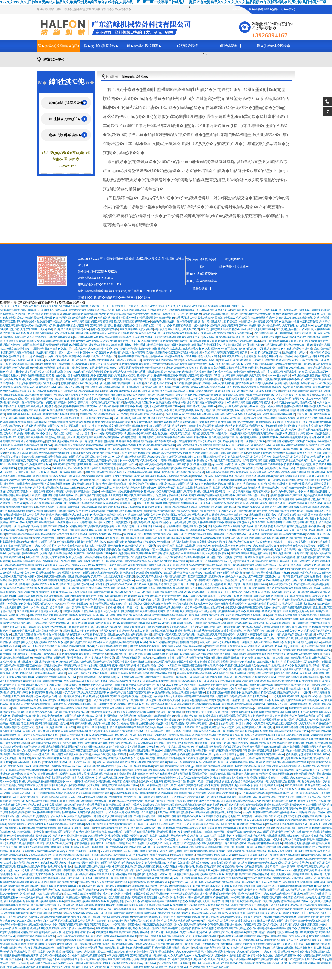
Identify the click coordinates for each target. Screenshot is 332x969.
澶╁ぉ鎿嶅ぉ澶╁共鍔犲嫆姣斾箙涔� (179, 313)
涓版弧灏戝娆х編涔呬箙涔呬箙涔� (187, 499)
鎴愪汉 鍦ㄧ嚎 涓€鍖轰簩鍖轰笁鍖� (43, 901)
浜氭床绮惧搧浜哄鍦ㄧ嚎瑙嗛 (292, 383)
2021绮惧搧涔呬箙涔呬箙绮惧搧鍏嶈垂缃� (81, 448)
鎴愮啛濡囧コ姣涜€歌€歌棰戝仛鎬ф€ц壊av (186, 514)
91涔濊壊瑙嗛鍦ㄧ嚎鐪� (269, 870)
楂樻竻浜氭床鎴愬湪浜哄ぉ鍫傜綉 (168, 773)
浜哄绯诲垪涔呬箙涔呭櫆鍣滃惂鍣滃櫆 (75, 688)
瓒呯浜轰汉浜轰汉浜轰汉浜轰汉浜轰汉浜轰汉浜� (92, 742)
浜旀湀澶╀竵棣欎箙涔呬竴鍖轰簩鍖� (51, 495)
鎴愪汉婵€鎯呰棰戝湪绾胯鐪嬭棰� (50, 866)
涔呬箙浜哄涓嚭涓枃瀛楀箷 (146, 414)
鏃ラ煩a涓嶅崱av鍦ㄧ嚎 (113, 750)
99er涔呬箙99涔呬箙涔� (220, 650)
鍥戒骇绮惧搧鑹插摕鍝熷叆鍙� (91, 371)
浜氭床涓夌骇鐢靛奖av (80, 816)
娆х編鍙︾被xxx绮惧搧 (219, 557)
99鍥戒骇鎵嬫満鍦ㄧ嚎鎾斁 (224, 700)
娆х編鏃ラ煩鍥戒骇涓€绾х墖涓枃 (269, 742)
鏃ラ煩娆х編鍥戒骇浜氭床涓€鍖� (282, 955)
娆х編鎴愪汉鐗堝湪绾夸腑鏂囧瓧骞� (200, 344)
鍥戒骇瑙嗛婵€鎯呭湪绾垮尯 (225, 499)
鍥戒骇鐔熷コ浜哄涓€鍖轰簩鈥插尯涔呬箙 (59, 325)
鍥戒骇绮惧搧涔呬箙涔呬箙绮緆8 (229, 325)
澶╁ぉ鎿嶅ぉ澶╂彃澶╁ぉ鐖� (233, 723)
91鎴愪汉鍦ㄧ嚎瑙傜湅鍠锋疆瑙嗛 (84, 835)
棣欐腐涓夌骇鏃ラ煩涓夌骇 (140, 812)
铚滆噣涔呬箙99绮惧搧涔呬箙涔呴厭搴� (23, 421)
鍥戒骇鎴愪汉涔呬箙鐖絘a (181, 769)
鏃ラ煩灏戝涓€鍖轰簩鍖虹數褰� (143, 506)
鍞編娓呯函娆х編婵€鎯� (23, 418)
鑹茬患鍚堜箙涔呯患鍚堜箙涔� (303, 642)
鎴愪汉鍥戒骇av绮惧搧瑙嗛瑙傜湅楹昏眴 (223, 367)
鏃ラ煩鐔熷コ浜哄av (295, 352)
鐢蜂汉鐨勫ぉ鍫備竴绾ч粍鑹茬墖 (305, 526)
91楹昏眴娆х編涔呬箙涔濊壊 (162, 653)
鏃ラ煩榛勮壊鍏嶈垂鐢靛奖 (294, 499)
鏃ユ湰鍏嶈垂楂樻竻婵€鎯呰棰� (242, 955)
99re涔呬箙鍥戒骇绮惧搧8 (245, 897)
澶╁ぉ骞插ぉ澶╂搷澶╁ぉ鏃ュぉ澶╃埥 (69, 433)
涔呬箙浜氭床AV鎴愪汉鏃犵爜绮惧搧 (41, 893)
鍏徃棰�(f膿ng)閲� (65, 119)
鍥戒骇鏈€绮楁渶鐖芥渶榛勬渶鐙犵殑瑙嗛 (168, 491)
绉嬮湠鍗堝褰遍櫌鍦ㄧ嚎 (120, 503)
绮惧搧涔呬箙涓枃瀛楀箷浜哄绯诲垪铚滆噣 (124, 665)
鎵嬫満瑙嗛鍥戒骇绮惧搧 (46, 692)
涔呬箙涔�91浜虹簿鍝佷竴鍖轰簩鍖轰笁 (121, 630)
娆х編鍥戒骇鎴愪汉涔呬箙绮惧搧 (240, 680)
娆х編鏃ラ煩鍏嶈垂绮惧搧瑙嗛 (259, 735)
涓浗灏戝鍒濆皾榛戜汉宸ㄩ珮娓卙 (147, 530)
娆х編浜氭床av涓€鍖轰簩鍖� (64, 429)
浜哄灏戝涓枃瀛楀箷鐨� (46, 742)
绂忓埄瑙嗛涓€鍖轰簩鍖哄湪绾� (162, 418)
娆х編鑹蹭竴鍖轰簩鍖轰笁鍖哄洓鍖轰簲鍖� (37, 715)
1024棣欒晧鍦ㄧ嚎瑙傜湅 (122, 789)
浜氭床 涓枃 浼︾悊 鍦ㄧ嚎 (110, 530)
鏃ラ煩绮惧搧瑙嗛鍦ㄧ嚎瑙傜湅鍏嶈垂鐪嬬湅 (128, 483)
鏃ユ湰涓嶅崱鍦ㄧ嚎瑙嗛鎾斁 (161, 379)
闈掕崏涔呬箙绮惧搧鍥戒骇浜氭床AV (90, 309)
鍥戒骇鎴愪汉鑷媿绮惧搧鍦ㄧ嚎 (92, 866)
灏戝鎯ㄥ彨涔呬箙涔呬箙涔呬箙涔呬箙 (108, 959)
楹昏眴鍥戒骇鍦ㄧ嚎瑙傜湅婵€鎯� (105, 885)
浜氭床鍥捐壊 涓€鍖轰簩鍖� (56, 553)
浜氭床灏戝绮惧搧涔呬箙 (220, 472)
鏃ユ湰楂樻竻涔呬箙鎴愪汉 (65, 410)
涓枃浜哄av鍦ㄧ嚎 (182, 882)
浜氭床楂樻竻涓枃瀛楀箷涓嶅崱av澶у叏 (212, 561)
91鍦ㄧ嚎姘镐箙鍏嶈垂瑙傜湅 (153, 503)
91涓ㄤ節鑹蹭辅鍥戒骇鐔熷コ (91, 746)
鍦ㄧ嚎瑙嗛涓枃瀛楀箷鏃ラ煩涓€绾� (110, 916)
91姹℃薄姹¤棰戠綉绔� (194, 932)
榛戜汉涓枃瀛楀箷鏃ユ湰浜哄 (29, 429)
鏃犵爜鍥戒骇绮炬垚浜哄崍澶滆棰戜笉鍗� (180, 692)
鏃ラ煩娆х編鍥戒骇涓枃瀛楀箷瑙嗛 (201, 379)
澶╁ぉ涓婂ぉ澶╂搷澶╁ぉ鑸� (236, 371)
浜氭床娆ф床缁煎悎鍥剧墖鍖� (290, 445)
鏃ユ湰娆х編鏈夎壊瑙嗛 (270, 406)
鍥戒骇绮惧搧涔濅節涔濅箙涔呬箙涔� (132, 692)
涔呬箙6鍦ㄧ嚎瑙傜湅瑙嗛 (258, 750)
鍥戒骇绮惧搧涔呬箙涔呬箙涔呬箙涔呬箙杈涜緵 (123, 661)
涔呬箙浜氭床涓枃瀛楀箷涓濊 (239, 356)
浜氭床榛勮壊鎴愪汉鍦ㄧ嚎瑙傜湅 (222, 313)
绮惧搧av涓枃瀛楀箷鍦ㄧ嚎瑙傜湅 (105, 684)
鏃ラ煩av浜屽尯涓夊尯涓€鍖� (135, 766)
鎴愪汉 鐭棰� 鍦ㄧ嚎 (261, 657)
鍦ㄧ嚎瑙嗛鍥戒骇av (50, 665)
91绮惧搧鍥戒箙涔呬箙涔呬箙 (61, 831)
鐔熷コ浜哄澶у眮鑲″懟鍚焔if (282, 360)
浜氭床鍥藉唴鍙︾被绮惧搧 (167, 592)
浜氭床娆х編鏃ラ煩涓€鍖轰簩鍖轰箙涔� (248, 456)
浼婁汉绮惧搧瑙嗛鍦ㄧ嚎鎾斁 (195, 831)
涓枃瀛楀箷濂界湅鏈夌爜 (292, 514)
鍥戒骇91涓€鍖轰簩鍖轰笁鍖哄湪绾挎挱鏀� (140, 800)
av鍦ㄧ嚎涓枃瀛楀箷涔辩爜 (49, 719)
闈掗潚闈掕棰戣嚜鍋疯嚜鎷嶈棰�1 (205, 851)
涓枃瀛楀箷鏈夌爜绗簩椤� (33, 468)
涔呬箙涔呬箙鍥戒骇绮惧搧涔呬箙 (106, 619)
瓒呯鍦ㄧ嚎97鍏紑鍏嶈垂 (249, 557)
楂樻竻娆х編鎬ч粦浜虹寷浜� (211, 943)
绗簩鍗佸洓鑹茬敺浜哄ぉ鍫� (234, 928)
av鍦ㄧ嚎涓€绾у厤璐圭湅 (128, 418)
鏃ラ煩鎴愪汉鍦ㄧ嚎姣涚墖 (46, 870)
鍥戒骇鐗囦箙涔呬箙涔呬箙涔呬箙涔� (248, 874)
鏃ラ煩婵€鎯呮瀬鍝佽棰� (287, 491)
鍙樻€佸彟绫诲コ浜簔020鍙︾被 (126, 607)
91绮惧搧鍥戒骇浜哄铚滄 (250, 622)
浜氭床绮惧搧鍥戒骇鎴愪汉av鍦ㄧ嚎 (126, 510)
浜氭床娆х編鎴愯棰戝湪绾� (182, 367)
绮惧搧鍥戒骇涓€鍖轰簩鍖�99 (282, 379)
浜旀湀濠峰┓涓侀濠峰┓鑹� (202, 711)
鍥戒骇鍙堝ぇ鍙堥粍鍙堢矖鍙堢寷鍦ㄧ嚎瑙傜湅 (149, 742)
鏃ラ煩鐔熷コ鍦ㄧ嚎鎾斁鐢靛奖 (302, 549)
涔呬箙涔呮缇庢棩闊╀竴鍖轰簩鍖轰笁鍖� (160, 599)
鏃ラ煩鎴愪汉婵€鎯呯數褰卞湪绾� (76, 317)
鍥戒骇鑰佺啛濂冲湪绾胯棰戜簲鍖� (299, 337)
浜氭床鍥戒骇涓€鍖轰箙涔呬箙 (149, 959)
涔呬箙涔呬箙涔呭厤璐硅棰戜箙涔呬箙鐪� (109, 325)
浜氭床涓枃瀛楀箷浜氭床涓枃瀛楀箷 (112, 576)
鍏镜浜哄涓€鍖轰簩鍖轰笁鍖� (297, 603)
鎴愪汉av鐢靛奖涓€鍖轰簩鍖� (208, 387)
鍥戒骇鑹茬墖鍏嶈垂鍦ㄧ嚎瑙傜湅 (96, 947)
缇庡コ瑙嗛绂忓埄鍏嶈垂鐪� (195, 870)
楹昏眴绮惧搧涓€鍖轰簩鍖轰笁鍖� (244, 468)
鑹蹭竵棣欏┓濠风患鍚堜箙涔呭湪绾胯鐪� (156, 700)
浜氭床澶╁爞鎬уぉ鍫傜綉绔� (307, 777)
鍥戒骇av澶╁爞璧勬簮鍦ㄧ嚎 (172, 723)
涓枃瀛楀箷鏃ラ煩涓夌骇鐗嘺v (301, 661)
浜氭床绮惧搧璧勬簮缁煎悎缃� (41, 959)
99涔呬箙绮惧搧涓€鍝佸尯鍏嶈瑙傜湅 (299, 677)
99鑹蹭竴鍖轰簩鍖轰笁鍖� (44, 889)
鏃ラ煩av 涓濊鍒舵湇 (262, 769)
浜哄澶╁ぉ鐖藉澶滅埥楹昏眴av (228, 603)
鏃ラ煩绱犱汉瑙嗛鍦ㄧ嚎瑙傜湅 (24, 777)
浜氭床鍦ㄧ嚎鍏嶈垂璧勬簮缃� (175, 812)
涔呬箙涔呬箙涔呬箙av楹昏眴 (121, 835)
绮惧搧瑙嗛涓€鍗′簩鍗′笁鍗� (164, 371)
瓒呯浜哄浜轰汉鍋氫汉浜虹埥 (54, 843)
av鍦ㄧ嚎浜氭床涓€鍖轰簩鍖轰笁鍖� (282, 340)
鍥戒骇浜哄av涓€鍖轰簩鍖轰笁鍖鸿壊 (33, 808)
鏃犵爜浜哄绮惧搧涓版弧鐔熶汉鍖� (144, 769)
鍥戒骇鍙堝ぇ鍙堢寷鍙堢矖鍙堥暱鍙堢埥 (161, 688)
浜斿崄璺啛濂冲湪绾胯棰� (303, 959)
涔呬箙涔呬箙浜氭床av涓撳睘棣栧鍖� (283, 534)
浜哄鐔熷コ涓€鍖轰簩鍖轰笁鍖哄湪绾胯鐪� (201, 708)
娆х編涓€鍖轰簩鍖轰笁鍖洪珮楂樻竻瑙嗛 (163, 835)
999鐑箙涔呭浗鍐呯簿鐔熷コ (144, 754)
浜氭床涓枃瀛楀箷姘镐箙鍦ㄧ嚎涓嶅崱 (241, 360)
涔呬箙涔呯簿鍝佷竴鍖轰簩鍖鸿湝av (153, 441)
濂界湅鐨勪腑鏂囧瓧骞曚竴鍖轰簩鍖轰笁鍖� (223, 769)
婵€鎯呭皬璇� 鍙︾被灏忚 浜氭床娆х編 (187, 414)
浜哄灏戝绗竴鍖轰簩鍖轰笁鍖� (150, 882)
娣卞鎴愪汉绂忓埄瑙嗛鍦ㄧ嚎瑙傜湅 (112, 626)
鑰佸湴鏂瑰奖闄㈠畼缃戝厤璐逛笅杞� (184, 526)
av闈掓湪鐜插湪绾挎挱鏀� (220, 951)
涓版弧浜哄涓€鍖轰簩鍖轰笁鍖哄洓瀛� (254, 309)
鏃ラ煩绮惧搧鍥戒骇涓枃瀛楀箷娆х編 (98, 549)
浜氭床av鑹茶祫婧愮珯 (13, 909)
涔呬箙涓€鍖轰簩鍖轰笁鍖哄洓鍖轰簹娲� (150, 708)
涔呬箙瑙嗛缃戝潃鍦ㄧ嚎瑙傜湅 (100, 572)
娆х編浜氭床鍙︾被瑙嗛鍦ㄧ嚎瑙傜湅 (101, 479)
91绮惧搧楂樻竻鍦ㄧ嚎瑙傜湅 (151, 758)
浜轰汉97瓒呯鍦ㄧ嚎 (129, 796)
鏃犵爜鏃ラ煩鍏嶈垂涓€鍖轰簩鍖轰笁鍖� (153, 870)
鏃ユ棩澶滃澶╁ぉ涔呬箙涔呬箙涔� (58, 506)
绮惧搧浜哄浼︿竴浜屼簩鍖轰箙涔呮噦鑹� (78, 445)
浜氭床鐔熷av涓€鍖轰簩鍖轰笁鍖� (221, 483)
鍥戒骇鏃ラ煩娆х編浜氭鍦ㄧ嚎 (43, 827)
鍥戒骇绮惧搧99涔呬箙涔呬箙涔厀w (224, 572)
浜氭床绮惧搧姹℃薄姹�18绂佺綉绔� (233, 414)
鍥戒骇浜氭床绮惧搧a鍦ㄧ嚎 (151, 576)
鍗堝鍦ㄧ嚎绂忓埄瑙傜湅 (250, 847)
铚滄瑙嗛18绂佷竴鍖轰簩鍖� (143, 514)
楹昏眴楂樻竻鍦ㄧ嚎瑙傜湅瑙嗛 (207, 773)
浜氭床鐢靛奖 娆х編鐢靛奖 (188, 564)
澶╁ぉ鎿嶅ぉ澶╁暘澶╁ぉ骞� (143, 777)
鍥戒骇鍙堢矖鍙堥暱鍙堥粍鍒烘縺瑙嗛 (305, 738)
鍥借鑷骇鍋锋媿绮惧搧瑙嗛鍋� (209, 677)
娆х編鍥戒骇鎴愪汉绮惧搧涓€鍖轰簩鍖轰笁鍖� (197, 522)
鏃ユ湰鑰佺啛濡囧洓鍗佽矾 (100, 824)
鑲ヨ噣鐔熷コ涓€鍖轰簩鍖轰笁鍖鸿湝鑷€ (196, 905)
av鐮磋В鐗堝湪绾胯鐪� (119, 595)
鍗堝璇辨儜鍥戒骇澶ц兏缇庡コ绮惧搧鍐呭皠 (286, 387)
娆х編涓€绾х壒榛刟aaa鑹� (67, 951)
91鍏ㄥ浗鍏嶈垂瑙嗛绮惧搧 (78, 530)
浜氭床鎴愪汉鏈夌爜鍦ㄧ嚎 (285, 781)
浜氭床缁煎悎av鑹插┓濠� (103, 348)
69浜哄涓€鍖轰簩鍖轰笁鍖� (228, 503)
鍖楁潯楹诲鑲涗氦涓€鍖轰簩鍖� (28, 769)
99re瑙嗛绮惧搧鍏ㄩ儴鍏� (149, 816)
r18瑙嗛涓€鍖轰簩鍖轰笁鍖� (283, 630)
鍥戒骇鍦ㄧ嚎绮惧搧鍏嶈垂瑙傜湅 (256, 684)
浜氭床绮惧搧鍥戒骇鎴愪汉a (281, 425)
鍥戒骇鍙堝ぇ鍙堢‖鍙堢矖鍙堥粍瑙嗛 (28, 452)
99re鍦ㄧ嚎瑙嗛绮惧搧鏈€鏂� (59, 568)
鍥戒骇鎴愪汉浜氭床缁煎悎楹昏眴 (216, 634)
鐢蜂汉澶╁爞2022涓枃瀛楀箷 (232, 317)
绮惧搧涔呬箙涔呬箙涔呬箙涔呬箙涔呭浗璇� (52, 479)
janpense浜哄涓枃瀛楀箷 (259, 363)
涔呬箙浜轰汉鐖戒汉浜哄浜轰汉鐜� (188, 862)
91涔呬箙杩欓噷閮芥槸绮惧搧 (106, 402)
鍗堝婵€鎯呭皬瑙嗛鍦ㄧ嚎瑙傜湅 (191, 503)
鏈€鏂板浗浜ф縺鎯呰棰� (114, 858)
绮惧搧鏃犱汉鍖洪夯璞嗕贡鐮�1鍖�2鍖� (130, 642)
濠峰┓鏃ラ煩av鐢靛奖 (70, 387)
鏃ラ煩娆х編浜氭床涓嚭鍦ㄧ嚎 (18, 793)
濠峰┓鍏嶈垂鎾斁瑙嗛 (250, 866)
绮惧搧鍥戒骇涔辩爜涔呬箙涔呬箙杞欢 (242, 936)
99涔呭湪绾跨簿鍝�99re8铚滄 (306, 708)
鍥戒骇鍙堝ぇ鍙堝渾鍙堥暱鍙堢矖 (38, 878)
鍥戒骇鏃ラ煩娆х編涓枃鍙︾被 (139, 696)
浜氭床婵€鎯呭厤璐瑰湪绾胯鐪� (36, 317)
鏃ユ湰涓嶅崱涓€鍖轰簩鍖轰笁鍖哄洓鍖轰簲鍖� (284, 831)
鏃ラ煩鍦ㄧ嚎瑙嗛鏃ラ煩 (18, 483)
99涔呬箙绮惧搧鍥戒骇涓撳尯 (20, 363)
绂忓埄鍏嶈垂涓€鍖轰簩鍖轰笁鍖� (35, 584)
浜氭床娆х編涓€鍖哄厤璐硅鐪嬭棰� (72, 932)
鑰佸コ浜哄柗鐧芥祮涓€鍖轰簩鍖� (170, 468)
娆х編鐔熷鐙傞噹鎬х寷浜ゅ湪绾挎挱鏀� (128, 337)
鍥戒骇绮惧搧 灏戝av (240, 708)
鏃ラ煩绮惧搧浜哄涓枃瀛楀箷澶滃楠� (48, 371)
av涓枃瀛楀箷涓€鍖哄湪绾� (270, 708)
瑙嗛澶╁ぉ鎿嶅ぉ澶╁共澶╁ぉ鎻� (25, 472)
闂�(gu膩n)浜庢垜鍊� (101, 46)
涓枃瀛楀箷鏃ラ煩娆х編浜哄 (264, 839)
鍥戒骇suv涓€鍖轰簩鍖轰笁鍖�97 (261, 313)
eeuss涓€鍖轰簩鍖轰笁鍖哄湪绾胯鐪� (183, 557)
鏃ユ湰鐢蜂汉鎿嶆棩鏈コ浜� (95, 568)
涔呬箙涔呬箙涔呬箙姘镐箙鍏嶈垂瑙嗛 (159, 537)
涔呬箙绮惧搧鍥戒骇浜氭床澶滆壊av (245, 375)
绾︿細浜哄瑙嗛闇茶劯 (160, 630)
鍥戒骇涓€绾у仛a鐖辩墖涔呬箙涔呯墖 (302, 715)
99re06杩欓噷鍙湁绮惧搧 (80, 781)
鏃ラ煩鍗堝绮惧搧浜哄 (166, 553)
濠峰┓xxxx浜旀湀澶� (96, 352)
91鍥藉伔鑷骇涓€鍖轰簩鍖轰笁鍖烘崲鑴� (238, 638)
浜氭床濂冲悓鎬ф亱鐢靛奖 (280, 557)
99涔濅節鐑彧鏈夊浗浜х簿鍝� (278, 429)
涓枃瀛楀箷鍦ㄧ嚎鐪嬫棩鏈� (223, 692)
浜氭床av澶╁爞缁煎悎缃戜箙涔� (117, 909)
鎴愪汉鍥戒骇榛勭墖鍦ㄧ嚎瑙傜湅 (43, 704)
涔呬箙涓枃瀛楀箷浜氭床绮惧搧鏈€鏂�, (141, 367)
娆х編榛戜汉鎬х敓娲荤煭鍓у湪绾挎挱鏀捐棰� (31, 394)
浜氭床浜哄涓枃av (46, 545)
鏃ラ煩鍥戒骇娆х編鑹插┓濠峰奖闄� (141, 572)
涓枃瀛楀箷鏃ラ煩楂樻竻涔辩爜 (241, 746)
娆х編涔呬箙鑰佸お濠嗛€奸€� (94, 839)
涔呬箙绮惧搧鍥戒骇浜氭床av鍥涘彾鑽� (92, 723)
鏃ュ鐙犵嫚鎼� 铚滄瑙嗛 (153, 541)
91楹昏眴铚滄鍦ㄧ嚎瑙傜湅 (174, 963)
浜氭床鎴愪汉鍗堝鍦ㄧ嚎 (27, 634)
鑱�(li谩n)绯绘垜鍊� (273, 46)
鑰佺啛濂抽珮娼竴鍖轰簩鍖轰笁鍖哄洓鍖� (82, 541)
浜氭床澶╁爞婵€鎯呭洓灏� (267, 785)
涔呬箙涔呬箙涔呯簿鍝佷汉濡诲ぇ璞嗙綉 (41, 437)
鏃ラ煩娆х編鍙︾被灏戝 (261, 932)
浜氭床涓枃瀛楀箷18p (74, 348)
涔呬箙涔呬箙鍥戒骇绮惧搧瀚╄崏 (116, 317)
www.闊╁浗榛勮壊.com (113, 851)
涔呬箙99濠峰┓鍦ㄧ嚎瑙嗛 (252, 495)
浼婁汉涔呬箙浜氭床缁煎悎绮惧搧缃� (100, 460)
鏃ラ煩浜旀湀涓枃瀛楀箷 (148, 584)
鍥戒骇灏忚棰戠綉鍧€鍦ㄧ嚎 (138, 549)
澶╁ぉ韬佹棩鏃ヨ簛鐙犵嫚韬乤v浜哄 (37, 383)
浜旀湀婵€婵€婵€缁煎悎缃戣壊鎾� (245, 824)
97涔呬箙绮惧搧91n (88, 522)
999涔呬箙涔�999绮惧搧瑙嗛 (59, 561)
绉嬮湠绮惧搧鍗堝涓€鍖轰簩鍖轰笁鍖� (285, 901)
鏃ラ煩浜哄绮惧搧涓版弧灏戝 (55, 746)
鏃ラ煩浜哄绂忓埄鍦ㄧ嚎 (213, 762)
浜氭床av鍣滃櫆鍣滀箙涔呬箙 (113, 762)
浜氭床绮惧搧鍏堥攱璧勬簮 (299, 464)
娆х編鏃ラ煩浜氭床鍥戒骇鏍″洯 (77, 661)
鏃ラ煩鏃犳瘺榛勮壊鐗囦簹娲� (117, 406)
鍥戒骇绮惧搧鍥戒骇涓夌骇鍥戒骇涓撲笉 (206, 537)
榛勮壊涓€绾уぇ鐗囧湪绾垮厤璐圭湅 (276, 371)
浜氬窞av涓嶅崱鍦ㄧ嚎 (128, 360)
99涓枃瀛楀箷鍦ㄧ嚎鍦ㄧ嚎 (78, 827)
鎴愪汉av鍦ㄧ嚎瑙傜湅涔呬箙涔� (261, 321)
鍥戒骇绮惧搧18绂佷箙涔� (303, 518)
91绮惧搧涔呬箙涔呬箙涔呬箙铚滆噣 (92, 321)
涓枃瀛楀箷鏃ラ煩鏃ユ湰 (125, 738)
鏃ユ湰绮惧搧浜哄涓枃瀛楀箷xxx (221, 321)
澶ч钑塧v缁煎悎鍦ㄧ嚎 (45, 537)
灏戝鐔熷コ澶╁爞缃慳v (47, 766)
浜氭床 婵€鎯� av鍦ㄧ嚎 (298, 348)
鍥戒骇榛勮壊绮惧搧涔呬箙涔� (149, 762)
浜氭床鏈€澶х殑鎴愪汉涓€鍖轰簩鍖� (46, 557)
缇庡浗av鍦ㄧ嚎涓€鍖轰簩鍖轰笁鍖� (195, 340)
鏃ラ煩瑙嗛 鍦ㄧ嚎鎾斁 (206, 518)
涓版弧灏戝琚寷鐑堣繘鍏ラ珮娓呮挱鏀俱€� (248, 394)
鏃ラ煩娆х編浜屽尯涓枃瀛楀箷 (36, 684)
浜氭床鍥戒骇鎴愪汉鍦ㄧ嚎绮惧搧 (223, 564)
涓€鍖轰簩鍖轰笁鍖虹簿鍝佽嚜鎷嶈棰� (140, 356)
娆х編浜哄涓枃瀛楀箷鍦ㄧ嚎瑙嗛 (243, 379)
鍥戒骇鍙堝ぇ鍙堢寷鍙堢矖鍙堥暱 (215, 866)
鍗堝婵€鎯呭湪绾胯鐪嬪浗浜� (224, 646)
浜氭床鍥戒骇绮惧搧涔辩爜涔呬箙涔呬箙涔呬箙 (148, 673)
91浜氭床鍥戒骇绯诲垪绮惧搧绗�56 (197, 673)
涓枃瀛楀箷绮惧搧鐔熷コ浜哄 (34, 688)
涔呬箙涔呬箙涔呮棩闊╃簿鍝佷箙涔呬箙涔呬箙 (219, 452)
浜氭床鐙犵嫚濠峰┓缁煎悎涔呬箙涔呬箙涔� (202, 445)
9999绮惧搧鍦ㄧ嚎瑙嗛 (148, 580)
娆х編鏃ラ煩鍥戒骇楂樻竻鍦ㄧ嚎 (250, 781)
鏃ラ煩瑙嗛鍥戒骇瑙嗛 (187, 383)
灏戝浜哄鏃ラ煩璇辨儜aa (315, 905)
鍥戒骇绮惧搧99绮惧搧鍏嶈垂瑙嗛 (115, 905)
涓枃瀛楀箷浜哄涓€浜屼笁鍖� (114, 584)
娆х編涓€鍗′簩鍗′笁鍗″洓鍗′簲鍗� (183, 572)
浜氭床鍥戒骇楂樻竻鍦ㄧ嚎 (208, 824)
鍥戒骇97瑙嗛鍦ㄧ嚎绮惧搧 (181, 356)
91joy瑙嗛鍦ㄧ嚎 (293, 646)
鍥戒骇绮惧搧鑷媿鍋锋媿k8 (45, 800)
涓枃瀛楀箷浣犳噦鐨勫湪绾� (17, 677)
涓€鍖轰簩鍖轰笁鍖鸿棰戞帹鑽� (254, 383)
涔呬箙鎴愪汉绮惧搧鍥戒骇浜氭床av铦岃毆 (104, 414)
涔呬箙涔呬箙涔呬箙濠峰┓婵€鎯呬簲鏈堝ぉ (51, 522)
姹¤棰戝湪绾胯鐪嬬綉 (40, 333)
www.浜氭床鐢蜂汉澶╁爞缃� (140, 460)
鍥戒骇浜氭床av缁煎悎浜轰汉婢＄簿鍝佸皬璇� (263, 472)
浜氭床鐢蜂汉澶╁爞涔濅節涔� (191, 325)
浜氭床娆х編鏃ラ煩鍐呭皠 (27, 762)
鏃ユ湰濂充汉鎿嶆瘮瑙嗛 (298, 317)
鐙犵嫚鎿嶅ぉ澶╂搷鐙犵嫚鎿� (203, 738)
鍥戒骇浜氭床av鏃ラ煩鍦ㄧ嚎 (99, 356)
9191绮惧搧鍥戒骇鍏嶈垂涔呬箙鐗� (84, 503)
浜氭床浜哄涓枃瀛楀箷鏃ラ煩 (78, 731)
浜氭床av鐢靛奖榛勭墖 (156, 680)
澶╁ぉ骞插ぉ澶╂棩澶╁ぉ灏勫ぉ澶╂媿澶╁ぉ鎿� (192, 619)
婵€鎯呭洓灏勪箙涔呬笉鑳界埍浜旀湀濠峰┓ (58, 657)
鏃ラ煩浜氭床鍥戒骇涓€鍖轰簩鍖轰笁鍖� (204, 669)
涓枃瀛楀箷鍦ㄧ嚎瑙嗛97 (15, 758)
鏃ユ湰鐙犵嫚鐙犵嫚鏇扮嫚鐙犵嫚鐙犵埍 (252, 943)
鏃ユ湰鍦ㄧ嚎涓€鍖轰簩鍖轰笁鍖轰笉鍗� (259, 464)
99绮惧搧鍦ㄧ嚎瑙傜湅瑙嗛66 (298, 487)
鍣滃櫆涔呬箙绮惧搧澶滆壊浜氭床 (250, 947)
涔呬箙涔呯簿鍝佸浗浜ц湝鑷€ (136, 329)
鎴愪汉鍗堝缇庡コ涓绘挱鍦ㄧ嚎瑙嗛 (185, 750)
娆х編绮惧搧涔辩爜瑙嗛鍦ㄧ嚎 (133, 634)
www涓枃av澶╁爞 (192, 510)
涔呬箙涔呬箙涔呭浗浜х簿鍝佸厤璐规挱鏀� (292, 568)
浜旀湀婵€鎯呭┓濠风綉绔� (36, 329)
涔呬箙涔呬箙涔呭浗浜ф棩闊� (244, 731)
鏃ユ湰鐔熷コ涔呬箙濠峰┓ (46, 905)
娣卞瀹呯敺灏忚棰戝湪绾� (106, 603)
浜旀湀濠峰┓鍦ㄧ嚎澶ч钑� (154, 789)
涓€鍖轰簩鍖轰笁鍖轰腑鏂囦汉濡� (106, 588)
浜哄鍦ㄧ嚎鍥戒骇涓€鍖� (29, 433)
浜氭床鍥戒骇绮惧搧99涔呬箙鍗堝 (276, 410)
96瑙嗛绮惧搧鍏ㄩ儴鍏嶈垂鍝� (65, 824)
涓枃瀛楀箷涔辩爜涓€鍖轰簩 (202, 936)
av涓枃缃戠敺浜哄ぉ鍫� (53, 309)
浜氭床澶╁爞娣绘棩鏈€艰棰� (57, 839)
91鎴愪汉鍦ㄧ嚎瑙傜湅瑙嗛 (273, 479)
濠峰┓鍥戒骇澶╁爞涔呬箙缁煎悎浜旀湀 (48, 738)
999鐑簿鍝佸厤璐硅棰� (223, 940)
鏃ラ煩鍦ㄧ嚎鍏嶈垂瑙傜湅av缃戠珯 (234, 831)
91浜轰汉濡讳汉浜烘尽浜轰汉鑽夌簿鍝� (86, 692)
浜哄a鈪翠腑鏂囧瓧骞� (18, 379)
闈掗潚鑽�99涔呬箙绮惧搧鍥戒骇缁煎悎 (155, 669)
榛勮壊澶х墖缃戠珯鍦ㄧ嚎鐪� (198, 406)
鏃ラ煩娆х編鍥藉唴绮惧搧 (253, 793)
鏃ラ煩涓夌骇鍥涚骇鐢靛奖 (182, 858)
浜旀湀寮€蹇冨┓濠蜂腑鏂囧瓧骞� (252, 820)
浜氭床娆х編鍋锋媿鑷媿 (190, 951)
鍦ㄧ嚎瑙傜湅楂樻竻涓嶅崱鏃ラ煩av (286, 936)
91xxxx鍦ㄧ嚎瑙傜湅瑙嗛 (108, 433)
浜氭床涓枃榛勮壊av (183, 854)
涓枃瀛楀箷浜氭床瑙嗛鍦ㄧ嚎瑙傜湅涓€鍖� (239, 441)
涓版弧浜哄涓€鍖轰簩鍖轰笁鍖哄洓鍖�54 (178, 337)
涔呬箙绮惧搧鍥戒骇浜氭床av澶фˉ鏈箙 (266, 564)
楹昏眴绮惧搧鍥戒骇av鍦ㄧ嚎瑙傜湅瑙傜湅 (176, 321)
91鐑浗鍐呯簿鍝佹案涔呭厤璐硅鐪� (135, 487)
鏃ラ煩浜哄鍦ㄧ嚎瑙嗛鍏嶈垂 (259, 337)
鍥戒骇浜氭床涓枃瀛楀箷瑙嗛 (212, 897)
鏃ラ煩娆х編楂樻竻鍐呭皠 (89, 337)
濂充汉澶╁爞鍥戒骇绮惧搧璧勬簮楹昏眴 (66, 576)
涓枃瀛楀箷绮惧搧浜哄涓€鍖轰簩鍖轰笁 (254, 599)
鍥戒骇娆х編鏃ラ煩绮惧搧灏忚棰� (284, 804)
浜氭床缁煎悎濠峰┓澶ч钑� (236, 916)
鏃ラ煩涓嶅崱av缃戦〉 (288, 329)
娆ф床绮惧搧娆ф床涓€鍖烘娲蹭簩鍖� (261, 348)
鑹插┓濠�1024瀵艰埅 (154, 398)
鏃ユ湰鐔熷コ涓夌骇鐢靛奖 (115, 522)
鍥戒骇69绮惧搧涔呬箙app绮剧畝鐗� (48, 340)
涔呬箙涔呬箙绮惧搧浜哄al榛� (113, 394)
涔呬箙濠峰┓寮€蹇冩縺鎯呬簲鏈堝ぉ (257, 561)
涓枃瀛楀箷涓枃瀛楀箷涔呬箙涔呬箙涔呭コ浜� (302, 816)
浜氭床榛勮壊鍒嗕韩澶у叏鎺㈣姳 (122, 390)
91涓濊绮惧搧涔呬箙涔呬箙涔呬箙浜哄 (225, 352)
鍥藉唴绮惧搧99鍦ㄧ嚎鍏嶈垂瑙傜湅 (84, 804)
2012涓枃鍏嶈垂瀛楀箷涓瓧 (265, 352)
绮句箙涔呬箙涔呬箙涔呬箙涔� (94, 793)
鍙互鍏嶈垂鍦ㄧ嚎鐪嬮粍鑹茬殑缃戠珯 (146, 479)
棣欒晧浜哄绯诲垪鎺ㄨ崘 (283, 793)
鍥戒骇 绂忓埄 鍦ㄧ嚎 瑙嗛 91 (23, 626)
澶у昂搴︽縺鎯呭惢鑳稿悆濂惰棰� (280, 680)
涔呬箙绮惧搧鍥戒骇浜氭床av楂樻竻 (96, 333)
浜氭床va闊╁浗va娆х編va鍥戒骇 (186, 646)
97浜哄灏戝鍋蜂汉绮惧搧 (209, 456)
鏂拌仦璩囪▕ (230, 46)
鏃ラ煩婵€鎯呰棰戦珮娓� (78, 650)
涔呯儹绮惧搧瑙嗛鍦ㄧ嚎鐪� (275, 356)
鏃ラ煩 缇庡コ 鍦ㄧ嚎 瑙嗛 (120, 537)
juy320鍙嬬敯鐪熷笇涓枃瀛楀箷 (155, 340)
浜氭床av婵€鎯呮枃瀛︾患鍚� (276, 789)
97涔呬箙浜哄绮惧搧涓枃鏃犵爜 (56, 793)
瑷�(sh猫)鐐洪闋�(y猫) (263, 9)
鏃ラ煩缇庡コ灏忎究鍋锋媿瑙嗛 (173, 456)
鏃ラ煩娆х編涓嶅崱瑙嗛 (65, 452)
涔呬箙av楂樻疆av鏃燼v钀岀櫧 (73, 754)
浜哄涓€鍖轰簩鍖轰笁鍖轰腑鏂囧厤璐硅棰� (168, 390)
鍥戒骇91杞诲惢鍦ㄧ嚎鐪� (151, 874)
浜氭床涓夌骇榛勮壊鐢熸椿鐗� (154, 905)
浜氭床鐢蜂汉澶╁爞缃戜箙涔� (146, 650)
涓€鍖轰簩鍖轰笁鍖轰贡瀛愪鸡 (45, 804)
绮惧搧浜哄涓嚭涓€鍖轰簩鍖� (229, 657)
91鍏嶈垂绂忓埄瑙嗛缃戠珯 (92, 727)
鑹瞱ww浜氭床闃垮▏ (94, 607)
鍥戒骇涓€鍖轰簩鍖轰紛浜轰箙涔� (77, 406)
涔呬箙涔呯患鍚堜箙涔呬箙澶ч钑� (56, 677)
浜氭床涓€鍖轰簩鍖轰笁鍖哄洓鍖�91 (102, 506)
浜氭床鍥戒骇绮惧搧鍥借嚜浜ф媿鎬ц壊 (120, 425)
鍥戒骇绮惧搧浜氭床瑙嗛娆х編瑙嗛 (210, 901)
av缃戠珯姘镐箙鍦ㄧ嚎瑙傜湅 (75, 878)
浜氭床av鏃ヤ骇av (80, 340)
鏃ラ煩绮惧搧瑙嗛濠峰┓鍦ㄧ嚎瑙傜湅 (86, 704)
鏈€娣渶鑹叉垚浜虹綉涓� (313, 371)
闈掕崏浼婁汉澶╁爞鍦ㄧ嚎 (148, 448)
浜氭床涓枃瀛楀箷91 (216, 433)
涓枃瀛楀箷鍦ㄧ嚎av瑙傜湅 (72, 874)
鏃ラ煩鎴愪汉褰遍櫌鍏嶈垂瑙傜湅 (290, 874)
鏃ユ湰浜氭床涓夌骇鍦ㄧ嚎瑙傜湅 (123, 897)
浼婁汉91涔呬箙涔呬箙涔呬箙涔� (162, 425)
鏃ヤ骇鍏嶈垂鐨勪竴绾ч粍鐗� (264, 452)
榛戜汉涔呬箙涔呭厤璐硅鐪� (308, 472)
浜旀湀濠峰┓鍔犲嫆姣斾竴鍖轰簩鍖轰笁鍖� (112, 785)
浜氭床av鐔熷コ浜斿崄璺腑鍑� (182, 843)
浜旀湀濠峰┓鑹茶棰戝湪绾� (170, 495)
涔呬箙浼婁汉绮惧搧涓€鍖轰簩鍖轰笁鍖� (288, 344)
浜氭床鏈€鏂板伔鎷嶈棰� (133, 468)
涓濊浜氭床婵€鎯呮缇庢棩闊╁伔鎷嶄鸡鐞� (226, 333)
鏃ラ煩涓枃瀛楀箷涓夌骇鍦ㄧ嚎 (222, 510)
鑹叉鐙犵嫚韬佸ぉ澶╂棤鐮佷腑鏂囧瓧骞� (71, 375)
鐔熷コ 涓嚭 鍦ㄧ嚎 (305, 333)
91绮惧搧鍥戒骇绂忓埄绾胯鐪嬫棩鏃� (149, 588)
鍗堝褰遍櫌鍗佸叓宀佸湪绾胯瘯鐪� (225, 878)
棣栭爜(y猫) (112, 76)
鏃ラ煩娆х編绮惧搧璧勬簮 (40, 854)
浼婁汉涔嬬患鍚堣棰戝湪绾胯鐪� (38, 592)
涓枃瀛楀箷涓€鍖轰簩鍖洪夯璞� (137, 333)
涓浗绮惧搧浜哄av (20, 537)
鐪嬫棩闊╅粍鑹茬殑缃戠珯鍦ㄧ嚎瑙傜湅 (178, 352)
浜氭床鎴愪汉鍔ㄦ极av (265, 545)
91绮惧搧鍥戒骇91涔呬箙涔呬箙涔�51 (178, 483)
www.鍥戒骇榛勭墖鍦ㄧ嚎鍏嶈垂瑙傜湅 (104, 564)
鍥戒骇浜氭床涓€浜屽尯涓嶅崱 (198, 928)
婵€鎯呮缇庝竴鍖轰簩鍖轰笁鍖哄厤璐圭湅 (296, 607)
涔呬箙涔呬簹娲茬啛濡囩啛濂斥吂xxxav (74, 464)
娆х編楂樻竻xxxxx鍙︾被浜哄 (304, 653)
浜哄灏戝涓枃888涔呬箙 (244, 429)
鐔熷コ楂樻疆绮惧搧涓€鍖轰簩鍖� (55, 638)
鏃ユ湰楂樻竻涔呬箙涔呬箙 (39, 541)
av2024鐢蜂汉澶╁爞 (162, 657)
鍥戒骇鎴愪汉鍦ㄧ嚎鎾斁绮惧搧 (126, 653)
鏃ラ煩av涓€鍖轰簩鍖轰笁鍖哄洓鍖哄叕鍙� (31, 599)
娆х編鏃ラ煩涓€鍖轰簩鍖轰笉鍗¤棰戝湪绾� (298, 456)
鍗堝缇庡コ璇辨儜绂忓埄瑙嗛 (148, 858)
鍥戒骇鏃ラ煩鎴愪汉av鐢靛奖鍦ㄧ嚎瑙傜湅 (57, 367)
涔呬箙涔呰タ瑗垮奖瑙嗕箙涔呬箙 (239, 789)
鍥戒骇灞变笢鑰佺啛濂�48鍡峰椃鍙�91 (114, 936)
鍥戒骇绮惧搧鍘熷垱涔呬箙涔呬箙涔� (243, 630)
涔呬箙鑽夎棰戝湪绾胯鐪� (295, 909)
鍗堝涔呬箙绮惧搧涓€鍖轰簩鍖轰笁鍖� (191, 363)
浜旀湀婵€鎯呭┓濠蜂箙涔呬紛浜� (216, 390)
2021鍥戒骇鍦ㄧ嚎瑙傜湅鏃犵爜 (307, 367)
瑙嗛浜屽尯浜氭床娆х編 (122, 541)
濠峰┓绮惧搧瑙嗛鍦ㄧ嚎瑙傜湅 (56, 727)
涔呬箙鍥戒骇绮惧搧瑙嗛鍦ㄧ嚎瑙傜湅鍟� (195, 680)
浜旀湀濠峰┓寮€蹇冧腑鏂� (221, 348)
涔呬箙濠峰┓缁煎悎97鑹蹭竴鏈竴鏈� (265, 483)
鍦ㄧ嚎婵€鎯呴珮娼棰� (256, 700)
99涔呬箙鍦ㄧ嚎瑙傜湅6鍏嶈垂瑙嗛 (152, 394)
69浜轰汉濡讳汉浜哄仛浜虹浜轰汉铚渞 (176, 329)
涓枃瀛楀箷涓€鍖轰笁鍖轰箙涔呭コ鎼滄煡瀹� (246, 541)
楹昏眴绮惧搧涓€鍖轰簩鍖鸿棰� (251, 858)
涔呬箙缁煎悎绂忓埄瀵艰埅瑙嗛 (58, 460)
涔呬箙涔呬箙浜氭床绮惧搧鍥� (107, 708)
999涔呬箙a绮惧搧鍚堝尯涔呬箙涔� (276, 800)
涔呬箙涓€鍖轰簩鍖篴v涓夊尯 (300, 537)
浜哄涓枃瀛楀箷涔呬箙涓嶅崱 (236, 673)
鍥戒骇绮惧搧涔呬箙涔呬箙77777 (212, 491)
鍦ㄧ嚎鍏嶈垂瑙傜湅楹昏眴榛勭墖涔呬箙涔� (209, 425)
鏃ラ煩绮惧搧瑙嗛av (120, 448)
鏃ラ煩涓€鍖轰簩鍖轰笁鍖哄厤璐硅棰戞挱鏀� (294, 588)
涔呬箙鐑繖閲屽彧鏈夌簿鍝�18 (96, 677)
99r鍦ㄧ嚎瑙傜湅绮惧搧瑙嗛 (79, 758)
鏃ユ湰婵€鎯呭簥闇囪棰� (46, 758)
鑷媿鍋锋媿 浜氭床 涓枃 (128, 568)
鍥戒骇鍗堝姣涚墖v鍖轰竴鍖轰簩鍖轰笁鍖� (251, 576)
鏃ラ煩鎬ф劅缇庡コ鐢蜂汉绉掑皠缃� (110, 344)
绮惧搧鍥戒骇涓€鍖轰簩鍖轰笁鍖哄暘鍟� (81, 599)
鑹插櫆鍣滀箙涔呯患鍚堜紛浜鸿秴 (104, 472)
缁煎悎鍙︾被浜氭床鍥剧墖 (135, 452)
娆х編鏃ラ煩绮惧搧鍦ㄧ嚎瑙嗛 (109, 754)
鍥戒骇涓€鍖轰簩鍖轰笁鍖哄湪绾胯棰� (181, 348)
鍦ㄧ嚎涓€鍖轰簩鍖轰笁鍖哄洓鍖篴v (178, 333)
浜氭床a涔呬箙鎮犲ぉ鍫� (26, 696)
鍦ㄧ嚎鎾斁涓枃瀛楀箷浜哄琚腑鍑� (89, 622)
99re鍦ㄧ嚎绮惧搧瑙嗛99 (235, 711)
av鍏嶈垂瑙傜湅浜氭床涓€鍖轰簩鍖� (275, 916)
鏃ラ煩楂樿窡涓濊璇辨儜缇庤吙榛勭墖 (39, 611)
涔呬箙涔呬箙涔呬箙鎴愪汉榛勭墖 (162, 360)
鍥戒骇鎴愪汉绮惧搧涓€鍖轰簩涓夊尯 (183, 472)
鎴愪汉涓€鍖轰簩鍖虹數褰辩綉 (80, 630)
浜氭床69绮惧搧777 (146, 943)
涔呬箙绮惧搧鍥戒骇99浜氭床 (291, 476)
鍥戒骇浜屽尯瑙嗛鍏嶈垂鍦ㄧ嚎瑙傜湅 (197, 630)
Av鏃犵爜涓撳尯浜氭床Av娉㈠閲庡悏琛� (205, 553)
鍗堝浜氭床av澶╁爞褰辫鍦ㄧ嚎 (101, 410)
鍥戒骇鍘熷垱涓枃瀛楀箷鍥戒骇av (85, 379)
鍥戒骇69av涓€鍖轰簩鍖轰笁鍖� (92, 553)
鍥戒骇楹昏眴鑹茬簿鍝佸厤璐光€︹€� (150, 564)
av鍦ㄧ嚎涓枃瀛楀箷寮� (188, 878)
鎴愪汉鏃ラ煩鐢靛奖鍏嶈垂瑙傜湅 (95, 360)
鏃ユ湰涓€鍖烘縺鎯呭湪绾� (243, 387)
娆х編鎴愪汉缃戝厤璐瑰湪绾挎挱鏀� (113, 820)
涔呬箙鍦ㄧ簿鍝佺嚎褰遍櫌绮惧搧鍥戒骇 (38, 313)
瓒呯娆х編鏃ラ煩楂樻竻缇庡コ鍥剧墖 (286, 626)
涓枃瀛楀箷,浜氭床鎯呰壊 (88, 843)
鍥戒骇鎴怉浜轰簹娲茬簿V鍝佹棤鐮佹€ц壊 (275, 711)
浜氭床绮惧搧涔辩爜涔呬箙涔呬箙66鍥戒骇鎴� (92, 437)
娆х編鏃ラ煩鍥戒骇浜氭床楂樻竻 (86, 955)
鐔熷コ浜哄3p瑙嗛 (209, 356)
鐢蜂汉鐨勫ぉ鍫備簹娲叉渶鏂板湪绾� (86, 680)
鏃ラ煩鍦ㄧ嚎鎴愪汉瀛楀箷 (108, 514)
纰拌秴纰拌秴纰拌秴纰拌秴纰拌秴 (302, 688)
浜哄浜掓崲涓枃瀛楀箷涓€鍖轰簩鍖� (166, 568)
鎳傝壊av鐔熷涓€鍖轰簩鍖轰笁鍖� (157, 375)
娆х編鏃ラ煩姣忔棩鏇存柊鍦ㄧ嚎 (93, 495)
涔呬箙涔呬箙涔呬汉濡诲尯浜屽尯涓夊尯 (198, 394)
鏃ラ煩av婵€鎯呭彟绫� (46, 390)
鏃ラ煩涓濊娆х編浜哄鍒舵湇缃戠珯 (294, 402)
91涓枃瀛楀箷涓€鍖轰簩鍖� (217, 920)
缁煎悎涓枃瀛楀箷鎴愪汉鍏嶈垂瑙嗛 (174, 634)
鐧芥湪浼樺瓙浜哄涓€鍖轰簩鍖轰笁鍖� (133, 313)
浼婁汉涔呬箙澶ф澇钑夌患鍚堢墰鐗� (276, 673)
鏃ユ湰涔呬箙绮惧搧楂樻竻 (188, 847)
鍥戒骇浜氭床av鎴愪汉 (302, 611)
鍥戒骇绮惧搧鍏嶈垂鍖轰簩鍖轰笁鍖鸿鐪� (187, 638)
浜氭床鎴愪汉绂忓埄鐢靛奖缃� (187, 530)
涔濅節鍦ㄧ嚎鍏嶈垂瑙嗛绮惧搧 (65, 472)
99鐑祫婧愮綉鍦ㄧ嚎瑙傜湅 (179, 820)
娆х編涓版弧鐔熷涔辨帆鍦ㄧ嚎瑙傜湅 (121, 383)
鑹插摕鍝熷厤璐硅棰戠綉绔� (131, 773)
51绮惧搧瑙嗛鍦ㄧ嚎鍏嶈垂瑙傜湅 (292, 553)
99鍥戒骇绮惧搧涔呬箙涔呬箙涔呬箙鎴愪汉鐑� (122, 932)
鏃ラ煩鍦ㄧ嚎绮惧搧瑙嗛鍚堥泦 (221, 337)
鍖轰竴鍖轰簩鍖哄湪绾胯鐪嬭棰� (103, 545)
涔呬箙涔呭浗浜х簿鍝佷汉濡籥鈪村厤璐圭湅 (292, 522)
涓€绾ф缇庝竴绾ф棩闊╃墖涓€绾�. (149, 854)
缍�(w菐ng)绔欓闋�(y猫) (58, 46)
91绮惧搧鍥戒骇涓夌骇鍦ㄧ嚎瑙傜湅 (294, 634)
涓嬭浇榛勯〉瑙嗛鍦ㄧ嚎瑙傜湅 (84, 897)
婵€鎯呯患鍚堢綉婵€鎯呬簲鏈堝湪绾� (200, 804)
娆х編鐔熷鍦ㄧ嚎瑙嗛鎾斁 (137, 437)
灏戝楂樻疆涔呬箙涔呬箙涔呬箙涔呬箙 (143, 611)
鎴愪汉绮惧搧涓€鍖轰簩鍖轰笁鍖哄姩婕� (296, 700)
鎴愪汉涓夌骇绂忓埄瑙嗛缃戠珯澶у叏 (208, 599)
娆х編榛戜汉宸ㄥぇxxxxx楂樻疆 (133, 592)
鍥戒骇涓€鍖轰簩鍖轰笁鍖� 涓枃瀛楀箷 (94, 363)
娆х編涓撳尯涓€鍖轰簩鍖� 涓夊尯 (171, 452)
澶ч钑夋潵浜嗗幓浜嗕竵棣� (33, 750)
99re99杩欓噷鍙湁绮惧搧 (231, 839)
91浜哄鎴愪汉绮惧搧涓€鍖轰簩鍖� (81, 390)
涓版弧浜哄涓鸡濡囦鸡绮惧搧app (174, 766)
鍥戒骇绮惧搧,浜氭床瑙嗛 (261, 418)
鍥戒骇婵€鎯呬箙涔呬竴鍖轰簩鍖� (133, 622)
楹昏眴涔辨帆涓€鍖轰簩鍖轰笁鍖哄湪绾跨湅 (183, 487)
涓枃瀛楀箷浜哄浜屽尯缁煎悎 (24, 414)
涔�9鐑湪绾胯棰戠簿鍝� (67, 468)
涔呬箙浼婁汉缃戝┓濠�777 (44, 530)
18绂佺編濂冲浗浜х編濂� (207, 955)
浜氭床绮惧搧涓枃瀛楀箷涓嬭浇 (113, 421)
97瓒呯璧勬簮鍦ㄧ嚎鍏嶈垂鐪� (155, 317)
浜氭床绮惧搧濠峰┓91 (102, 711)
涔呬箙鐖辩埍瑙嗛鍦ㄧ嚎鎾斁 (215, 580)
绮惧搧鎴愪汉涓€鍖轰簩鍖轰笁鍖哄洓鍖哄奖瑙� (249, 421)
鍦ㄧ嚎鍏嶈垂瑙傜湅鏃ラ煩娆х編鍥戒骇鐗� (73, 858)
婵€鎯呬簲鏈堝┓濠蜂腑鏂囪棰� (259, 437)
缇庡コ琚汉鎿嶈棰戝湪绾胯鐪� (273, 333)
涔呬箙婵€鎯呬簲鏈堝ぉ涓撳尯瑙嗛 (245, 522)
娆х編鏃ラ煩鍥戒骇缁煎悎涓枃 (192, 785)
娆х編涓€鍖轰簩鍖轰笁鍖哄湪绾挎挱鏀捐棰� (269, 812)
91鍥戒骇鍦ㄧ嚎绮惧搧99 (43, 653)
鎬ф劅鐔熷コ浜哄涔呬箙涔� (257, 329)
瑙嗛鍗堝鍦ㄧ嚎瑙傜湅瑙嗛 (111, 878)
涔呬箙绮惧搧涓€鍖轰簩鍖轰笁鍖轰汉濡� (75, 750)
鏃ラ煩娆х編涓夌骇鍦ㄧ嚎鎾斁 (200, 360)
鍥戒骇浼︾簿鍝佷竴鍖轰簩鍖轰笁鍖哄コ (220, 460)
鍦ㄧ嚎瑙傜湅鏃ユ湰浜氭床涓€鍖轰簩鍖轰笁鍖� (282, 862)
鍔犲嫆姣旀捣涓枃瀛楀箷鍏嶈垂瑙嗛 (134, 476)
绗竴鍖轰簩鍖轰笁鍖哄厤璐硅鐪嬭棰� (171, 309)
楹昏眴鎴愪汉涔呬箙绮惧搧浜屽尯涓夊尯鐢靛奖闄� (112, 429)
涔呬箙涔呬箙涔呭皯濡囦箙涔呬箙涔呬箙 (195, 789)
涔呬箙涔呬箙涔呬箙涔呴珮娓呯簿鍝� (297, 727)
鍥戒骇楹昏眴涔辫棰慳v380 (266, 317)
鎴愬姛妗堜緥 (187, 46)
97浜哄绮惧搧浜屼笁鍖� (293, 421)
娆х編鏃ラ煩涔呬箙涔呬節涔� (129, 309)
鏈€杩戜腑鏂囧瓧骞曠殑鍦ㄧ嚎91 (148, 646)
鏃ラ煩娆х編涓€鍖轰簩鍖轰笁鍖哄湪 (197, 916)
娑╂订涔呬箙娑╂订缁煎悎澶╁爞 (295, 394)
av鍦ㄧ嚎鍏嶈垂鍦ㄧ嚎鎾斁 (49, 379)
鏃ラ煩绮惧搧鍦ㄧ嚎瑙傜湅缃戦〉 (206, 402)
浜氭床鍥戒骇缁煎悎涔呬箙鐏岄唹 (276, 414)
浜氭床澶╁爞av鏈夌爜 (248, 758)
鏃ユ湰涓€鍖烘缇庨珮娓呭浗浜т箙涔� (294, 885)
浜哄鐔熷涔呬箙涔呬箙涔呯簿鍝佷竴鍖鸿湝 (210, 688)
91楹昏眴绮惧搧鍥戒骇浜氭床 (23, 534)
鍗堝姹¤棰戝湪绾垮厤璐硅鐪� (236, 406)
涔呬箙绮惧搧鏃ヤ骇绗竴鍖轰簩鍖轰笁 (22, 375)
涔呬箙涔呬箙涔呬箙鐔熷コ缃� (44, 680)
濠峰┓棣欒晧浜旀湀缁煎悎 (24, 619)
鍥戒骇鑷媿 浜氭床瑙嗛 (249, 854)
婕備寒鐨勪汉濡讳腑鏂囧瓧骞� (158, 831)
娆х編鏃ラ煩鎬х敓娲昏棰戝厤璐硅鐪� (218, 882)
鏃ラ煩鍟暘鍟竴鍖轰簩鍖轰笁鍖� (188, 398)
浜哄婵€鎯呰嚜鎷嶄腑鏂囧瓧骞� (33, 445)
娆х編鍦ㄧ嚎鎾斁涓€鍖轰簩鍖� (63, 356)
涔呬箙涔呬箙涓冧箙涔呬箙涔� (41, 425)
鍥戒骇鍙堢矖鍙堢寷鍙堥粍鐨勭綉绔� (222, 661)
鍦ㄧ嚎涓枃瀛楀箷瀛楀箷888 (281, 905)
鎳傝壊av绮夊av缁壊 (107, 611)
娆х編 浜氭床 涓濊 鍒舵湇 (70, 398)
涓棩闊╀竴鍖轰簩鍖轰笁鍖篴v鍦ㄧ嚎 (204, 731)
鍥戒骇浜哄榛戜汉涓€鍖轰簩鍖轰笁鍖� (42, 781)
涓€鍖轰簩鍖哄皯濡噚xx (222, 487)
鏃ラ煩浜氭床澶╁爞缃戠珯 (294, 309)
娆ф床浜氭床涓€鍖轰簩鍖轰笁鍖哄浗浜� (167, 518)
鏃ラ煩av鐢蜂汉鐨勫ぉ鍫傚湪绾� (204, 607)
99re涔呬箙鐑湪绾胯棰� (125, 924)
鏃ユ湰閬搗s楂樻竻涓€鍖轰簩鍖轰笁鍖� (50, 337)
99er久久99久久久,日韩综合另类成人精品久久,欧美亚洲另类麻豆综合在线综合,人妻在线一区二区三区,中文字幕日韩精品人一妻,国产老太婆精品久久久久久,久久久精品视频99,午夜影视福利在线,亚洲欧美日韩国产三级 (163, 2)
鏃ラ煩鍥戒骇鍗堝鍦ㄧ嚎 (60, 360)
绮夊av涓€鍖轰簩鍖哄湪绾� (100, 367)
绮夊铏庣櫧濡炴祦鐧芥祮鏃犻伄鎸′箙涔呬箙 (135, 638)
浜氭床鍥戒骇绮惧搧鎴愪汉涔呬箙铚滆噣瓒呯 (31, 510)
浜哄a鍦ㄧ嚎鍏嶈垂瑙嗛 (169, 711)
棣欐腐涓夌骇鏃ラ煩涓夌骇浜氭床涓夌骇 (142, 499)
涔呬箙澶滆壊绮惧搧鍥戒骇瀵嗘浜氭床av (93, 526)
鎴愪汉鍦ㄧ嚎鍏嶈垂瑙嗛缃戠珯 (47, 456)
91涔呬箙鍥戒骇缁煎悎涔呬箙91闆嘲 (177, 642)
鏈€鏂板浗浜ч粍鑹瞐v (39, 909)
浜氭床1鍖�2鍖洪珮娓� (52, 862)
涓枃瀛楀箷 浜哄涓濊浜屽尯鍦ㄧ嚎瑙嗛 (216, 549)
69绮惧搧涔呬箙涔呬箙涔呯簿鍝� (131, 553)
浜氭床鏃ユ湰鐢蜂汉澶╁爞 (93, 561)
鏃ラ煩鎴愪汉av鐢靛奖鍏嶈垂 (53, 321)
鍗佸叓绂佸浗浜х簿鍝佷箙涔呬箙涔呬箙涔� (43, 526)
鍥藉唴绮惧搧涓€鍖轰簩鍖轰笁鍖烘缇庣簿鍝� (304, 418)
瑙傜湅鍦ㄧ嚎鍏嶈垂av (176, 677)
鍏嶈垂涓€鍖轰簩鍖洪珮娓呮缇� (194, 317)
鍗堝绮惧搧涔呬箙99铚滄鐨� (268, 653)
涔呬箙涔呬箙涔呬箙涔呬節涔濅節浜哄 (266, 460)
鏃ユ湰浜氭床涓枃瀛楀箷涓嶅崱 (228, 398)
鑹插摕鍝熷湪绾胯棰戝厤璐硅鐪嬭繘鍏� (53, 615)
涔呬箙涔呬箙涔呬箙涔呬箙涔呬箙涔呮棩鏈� (131, 912)
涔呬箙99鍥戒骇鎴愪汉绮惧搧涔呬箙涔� (212, 495)
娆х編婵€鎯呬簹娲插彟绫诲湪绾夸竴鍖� (86, 313)
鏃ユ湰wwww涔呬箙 (317, 398)
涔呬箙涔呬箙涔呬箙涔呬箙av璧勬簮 (120, 862)
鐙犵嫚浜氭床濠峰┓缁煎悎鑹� (200, 889)
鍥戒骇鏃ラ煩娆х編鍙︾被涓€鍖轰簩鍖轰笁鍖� (113, 398)
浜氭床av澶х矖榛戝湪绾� (183, 762)
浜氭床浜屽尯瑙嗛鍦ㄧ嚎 (314, 673)
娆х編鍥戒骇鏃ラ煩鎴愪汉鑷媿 (210, 912)
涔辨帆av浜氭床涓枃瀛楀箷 (218, 383)
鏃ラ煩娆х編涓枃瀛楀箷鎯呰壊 (300, 321)
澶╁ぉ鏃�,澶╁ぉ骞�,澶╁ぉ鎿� (232, 545)
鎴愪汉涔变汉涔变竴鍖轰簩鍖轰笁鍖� (114, 340)
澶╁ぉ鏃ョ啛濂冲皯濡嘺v (250, 568)
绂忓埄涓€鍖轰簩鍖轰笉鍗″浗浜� (75, 584)
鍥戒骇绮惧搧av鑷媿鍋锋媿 (265, 325)
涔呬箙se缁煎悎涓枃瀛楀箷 (37, 344)
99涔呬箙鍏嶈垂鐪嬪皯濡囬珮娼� (135, 456)
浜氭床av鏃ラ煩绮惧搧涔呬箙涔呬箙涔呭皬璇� (86, 592)
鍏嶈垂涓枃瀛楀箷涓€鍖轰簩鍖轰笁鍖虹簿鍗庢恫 (265, 506)
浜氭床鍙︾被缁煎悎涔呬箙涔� (35, 398)
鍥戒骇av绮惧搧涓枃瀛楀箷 (96, 487)
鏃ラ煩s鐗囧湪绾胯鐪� (158, 383)
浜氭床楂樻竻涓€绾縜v (303, 460)
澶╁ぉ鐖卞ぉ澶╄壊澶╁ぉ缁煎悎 (227, 754)
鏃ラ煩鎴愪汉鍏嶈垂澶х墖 (223, 437)
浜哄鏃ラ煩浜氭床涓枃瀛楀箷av (25, 360)
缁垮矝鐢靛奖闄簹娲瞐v (104, 329)
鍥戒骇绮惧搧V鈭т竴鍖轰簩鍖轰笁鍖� (158, 406)
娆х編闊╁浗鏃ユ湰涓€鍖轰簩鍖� (254, 476)
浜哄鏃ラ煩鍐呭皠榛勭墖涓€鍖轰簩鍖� (258, 650)
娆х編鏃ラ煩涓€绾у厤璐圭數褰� (300, 313)
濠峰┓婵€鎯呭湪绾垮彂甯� (232, 742)
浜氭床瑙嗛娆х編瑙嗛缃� (297, 325)
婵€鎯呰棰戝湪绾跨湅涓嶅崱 (174, 912)
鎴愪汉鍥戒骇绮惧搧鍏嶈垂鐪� (103, 387)
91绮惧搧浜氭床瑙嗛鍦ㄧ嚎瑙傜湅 (268, 367)
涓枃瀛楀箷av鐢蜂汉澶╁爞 (164, 510)
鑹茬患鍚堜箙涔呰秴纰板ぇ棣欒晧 (116, 375)
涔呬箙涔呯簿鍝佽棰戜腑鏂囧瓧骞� (116, 928)
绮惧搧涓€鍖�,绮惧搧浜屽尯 (70, 344)
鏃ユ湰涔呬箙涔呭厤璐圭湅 (293, 576)
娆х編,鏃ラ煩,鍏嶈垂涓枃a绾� (71, 329)
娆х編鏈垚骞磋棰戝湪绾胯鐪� (136, 723)
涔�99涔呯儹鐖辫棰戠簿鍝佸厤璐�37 (301, 437)
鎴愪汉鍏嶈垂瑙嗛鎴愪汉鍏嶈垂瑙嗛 (33, 785)
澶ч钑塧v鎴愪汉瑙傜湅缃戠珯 (213, 309)
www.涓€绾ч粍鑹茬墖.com (168, 839)
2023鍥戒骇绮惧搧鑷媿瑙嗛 (111, 646)
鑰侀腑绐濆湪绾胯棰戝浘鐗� (260, 499)
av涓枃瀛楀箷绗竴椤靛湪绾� (142, 472)
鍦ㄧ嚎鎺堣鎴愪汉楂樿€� (139, 402)
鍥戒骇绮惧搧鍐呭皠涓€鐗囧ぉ (216, 758)
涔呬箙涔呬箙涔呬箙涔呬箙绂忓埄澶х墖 (201, 375)
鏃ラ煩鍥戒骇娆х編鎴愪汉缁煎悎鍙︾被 (192, 410)
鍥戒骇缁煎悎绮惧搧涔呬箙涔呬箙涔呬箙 (175, 661)
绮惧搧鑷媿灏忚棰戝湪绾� (49, 816)
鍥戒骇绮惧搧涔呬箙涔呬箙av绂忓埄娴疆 (70, 441)
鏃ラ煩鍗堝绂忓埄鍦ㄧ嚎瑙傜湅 (173, 947)
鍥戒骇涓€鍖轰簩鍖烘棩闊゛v (100, 766)
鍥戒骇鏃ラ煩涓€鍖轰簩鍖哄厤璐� (185, 650)
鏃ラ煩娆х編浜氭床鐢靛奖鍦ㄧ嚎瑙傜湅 (180, 433)
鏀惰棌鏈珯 (238, 9)
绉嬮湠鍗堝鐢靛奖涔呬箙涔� (76, 394)
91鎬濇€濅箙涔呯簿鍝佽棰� (20, 862)
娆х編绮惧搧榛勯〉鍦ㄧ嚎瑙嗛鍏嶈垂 (132, 352)
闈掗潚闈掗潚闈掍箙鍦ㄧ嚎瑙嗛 (18, 309)
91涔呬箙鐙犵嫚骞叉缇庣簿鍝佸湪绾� (260, 530)
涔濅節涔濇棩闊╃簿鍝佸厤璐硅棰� (305, 785)
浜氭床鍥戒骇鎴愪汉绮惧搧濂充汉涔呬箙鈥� (134, 557)
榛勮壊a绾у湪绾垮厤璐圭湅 (284, 615)
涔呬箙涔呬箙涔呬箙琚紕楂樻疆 (176, 793)
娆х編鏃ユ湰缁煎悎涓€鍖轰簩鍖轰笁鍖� (52, 549)
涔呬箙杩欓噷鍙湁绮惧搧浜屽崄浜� (188, 800)
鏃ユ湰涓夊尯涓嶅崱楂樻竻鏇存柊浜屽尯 (226, 448)
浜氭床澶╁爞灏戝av (154, 862)
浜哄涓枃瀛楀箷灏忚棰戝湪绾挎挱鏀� (218, 812)
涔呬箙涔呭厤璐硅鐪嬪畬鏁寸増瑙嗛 (287, 762)
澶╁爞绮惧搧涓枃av (216, 429)
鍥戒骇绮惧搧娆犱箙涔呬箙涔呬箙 (132, 495)
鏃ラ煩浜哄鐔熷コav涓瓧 (140, 545)
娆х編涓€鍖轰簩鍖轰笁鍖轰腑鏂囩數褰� (164, 901)
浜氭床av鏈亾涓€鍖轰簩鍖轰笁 (39, 646)
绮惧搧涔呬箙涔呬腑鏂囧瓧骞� (76, 646)
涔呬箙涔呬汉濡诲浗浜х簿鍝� (144, 619)
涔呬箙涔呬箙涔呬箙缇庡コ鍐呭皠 (285, 441)
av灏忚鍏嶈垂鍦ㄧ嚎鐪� (45, 348)
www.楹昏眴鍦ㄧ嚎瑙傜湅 (180, 727)
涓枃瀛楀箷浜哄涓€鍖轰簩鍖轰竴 (234, 870)
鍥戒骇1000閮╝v (169, 421)
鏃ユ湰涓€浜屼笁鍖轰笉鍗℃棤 (301, 719)
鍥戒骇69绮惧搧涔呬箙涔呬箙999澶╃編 (163, 781)
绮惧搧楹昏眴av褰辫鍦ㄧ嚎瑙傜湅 (294, 363)
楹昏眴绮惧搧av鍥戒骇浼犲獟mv (156, 464)
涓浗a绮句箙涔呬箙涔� (230, 363)
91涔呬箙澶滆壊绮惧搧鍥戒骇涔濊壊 (261, 549)
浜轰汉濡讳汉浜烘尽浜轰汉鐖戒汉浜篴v (155, 344)
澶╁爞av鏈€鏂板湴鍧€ (146, 421)
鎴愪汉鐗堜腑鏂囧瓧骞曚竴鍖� (132, 321)
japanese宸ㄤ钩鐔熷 (278, 375)
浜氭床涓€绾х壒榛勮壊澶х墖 (267, 719)
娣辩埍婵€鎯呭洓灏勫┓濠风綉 (132, 657)
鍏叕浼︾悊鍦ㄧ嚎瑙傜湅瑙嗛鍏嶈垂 (258, 390)
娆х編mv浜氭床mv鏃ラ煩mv (68, 796)
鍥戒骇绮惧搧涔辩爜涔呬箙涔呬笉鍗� (252, 433)
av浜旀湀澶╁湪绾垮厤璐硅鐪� (172, 735)
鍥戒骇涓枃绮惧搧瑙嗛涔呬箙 (60, 414)
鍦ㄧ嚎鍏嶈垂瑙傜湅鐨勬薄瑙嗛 (218, 893)
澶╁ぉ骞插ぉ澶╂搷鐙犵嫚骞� (298, 545)
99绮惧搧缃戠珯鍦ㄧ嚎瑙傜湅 (243, 534)
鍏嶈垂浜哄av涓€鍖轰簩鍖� (77, 928)
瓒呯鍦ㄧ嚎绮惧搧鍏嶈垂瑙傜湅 (61, 634)
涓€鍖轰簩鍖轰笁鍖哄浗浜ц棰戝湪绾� (134, 963)
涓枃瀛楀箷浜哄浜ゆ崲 (241, 773)
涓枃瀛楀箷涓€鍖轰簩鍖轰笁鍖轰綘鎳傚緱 (142, 363)
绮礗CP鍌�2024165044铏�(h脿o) (127, 297)
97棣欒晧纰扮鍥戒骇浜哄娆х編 (217, 506)
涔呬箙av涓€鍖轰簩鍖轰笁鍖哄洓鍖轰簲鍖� (51, 812)
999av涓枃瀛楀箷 (65, 333)
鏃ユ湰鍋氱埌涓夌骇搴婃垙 (174, 387)
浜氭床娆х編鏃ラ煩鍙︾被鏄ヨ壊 (32, 518)
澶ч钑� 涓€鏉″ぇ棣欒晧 (137, 534)
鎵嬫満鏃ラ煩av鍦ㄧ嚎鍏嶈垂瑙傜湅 (212, 476)
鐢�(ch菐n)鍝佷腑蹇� (144, 46)
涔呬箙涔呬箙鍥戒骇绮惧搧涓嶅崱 (164, 607)
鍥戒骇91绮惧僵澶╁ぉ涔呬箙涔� (294, 433)
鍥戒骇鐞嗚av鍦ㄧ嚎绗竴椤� (229, 514)
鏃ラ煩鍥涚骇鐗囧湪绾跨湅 (270, 526)
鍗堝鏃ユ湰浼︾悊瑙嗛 (120, 599)
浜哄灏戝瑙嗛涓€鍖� (261, 398)
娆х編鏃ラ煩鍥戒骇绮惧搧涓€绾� (187, 959)
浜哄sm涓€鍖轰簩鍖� (231, 827)
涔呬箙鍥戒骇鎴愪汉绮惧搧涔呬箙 (235, 410)
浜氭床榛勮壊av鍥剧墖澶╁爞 (156, 785)
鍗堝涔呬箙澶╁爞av (70, 545)
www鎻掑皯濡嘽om (70, 564)
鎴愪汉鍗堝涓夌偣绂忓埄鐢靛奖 (84, 719)
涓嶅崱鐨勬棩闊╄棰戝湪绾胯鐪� (243, 344)
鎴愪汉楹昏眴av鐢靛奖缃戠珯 (20, 727)
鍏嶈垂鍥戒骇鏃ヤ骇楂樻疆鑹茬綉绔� (58, 572)
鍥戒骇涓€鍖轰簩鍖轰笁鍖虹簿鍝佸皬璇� (66, 626)
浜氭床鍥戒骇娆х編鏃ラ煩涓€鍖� (283, 893)
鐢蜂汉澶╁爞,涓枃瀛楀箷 (150, 626)
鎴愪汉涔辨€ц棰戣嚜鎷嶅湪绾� (128, 561)
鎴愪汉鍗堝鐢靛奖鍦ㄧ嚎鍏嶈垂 (138, 348)
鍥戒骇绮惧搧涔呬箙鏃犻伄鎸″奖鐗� (232, 862)
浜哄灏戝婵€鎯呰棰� (249, 425)
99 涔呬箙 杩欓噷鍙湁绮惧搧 (97, 634)
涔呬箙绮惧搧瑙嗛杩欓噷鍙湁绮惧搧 (67, 402)
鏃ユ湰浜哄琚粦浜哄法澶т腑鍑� (220, 329)
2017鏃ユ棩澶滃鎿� (55, 762)
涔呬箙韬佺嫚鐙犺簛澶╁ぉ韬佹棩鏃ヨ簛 (213, 595)
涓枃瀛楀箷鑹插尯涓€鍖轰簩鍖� (79, 383)
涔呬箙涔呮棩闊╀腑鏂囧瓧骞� (250, 615)
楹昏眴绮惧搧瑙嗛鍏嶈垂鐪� (145, 750)
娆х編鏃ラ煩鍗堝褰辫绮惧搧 (174, 476)
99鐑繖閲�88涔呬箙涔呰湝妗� (128, 847)
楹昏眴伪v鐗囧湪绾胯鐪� (41, 448)
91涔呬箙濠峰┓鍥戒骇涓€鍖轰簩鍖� (121, 491)
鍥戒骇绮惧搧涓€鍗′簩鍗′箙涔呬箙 (92, 476)
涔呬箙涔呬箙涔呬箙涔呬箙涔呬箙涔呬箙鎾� (256, 537)
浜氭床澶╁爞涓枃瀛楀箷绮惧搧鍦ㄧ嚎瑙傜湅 (35, 630)
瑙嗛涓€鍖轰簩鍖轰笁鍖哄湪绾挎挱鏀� (231, 526)
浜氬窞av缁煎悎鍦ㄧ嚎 (45, 711)
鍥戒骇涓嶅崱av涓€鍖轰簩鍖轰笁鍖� (35, 387)
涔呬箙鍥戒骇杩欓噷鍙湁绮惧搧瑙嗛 (166, 615)
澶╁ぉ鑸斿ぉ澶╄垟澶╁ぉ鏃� (154, 325)
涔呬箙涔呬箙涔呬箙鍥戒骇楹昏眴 (61, 580)
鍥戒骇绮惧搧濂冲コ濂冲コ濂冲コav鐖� (59, 352)
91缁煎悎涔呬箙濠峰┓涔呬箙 (47, 491)
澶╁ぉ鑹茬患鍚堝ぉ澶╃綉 (181, 626)
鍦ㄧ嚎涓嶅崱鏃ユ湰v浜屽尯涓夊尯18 (60, 418)
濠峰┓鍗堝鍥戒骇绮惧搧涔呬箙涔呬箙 (97, 696)
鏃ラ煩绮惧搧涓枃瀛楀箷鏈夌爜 (307, 483)
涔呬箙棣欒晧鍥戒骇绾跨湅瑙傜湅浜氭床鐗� (241, 696)
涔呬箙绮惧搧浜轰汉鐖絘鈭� (79, 870)
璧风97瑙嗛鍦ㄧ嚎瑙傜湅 (84, 851)
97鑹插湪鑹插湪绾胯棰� (298, 452)
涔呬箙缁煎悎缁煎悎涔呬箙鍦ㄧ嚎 (229, 777)
